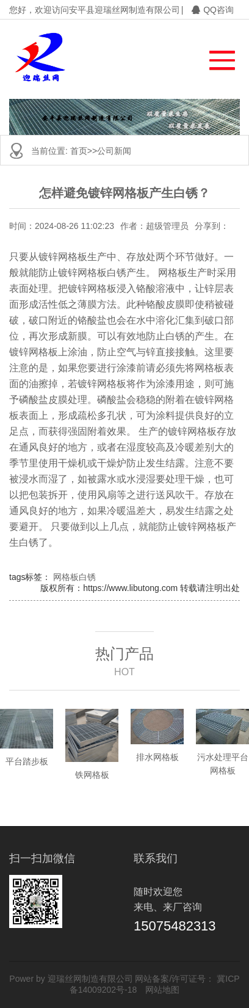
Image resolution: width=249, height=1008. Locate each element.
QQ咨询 (213, 10)
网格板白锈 (74, 577)
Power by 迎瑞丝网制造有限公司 (70, 979)
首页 (78, 151)
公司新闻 (114, 151)
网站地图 (162, 990)
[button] (216, 57)
